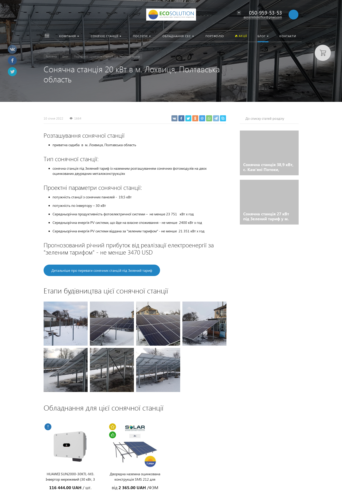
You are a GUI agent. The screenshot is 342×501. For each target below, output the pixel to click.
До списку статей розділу (264, 118)
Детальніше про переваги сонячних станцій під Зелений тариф (101, 270)
